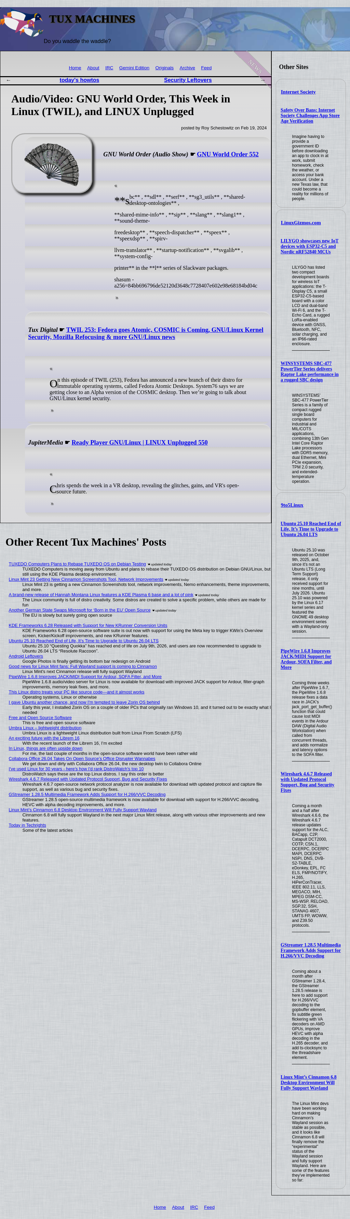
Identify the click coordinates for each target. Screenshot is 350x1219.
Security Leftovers (188, 80)
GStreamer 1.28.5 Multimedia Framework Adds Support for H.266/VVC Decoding (311, 950)
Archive (187, 67)
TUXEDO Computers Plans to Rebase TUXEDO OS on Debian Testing (77, 563)
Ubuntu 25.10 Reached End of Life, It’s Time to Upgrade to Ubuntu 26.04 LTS (311, 529)
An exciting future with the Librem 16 (44, 738)
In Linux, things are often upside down (46, 748)
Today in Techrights (27, 825)
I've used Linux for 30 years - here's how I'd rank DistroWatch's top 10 (76, 768)
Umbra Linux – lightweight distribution (45, 727)
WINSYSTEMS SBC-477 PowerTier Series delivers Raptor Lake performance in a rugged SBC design (310, 371)
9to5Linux (292, 505)
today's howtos (79, 80)
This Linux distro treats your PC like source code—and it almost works (77, 692)
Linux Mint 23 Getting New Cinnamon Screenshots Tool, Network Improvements (86, 579)
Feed (206, 67)
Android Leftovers (26, 656)
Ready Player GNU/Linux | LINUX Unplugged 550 (140, 442)
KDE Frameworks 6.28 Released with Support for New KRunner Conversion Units (88, 625)
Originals (165, 67)
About (93, 67)
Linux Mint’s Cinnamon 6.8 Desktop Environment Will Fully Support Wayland (309, 1083)
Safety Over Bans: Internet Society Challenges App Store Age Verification (310, 116)
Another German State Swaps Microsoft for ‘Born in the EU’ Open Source (80, 610)
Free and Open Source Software (40, 717)
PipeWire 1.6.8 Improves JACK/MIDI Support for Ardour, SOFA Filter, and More (306, 659)
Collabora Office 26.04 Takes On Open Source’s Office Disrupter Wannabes (82, 758)
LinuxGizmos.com (301, 222)
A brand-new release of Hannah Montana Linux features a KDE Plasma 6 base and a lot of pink (101, 594)
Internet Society (298, 92)
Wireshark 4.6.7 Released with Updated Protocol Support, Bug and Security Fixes (307, 782)
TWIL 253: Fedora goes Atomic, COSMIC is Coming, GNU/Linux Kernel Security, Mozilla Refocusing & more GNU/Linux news (145, 333)
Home (75, 67)
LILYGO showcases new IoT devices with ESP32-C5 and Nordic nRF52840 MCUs (309, 246)
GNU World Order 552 (228, 154)
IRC (109, 67)
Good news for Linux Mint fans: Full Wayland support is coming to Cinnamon (83, 666)
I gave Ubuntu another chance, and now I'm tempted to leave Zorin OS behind (84, 702)
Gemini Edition (134, 67)
